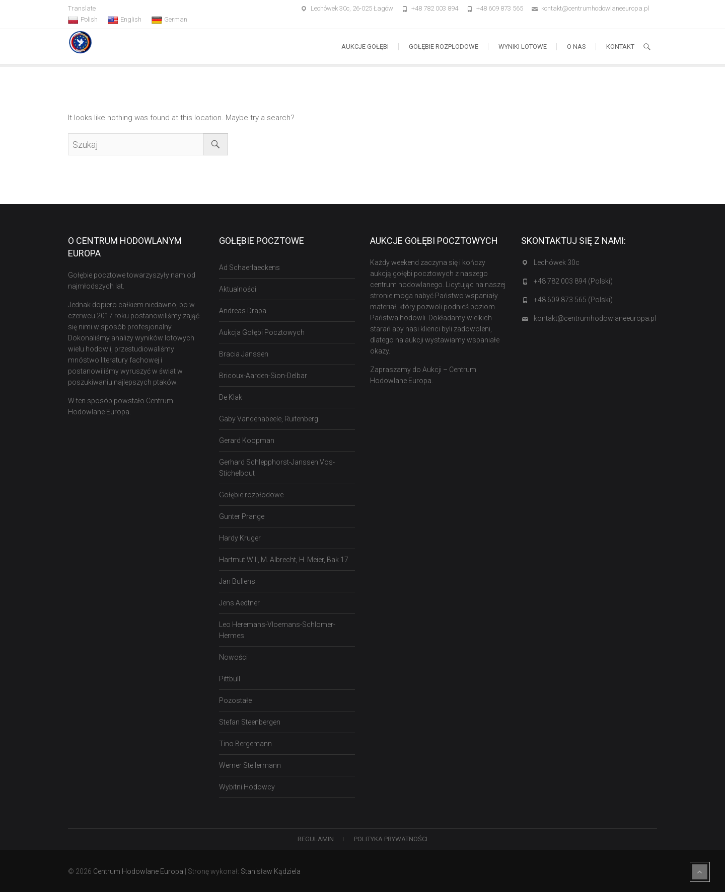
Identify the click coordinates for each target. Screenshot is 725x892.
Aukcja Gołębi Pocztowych (262, 332)
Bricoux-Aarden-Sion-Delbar (263, 376)
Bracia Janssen (243, 354)
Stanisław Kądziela (271, 871)
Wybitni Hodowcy (247, 787)
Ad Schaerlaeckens (249, 267)
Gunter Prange (241, 516)
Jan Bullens (237, 581)
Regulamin (316, 839)
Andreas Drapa (242, 311)
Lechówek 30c (556, 262)
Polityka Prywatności (390, 839)
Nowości (233, 657)
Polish (83, 20)
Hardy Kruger (240, 538)
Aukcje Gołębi (365, 46)
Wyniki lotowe (522, 46)
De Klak (230, 397)
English (124, 20)
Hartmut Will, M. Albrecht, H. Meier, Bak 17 (283, 560)
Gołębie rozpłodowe (443, 46)
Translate (82, 8)
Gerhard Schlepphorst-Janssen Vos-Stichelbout (277, 467)
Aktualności (237, 289)
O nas (576, 46)
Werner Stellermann (250, 765)
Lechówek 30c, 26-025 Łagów (352, 8)
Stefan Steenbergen (249, 722)
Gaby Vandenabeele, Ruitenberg (268, 419)
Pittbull (229, 679)
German (169, 20)
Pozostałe (235, 700)
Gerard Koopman (246, 440)
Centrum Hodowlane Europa (138, 871)
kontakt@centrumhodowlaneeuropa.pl (595, 8)
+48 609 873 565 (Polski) (573, 300)
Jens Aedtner (239, 603)
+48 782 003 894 (434, 8)
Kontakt (620, 46)
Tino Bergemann (245, 744)
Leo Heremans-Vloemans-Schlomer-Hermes (277, 630)
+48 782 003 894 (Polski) (573, 281)
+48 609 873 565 (499, 8)
